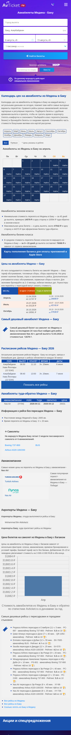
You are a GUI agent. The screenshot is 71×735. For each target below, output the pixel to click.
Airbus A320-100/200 (15, 450)
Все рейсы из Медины (14, 701)
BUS (38, 445)
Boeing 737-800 (12, 445)
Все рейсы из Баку (13, 704)
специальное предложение (26, 81)
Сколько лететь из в (20, 707)
